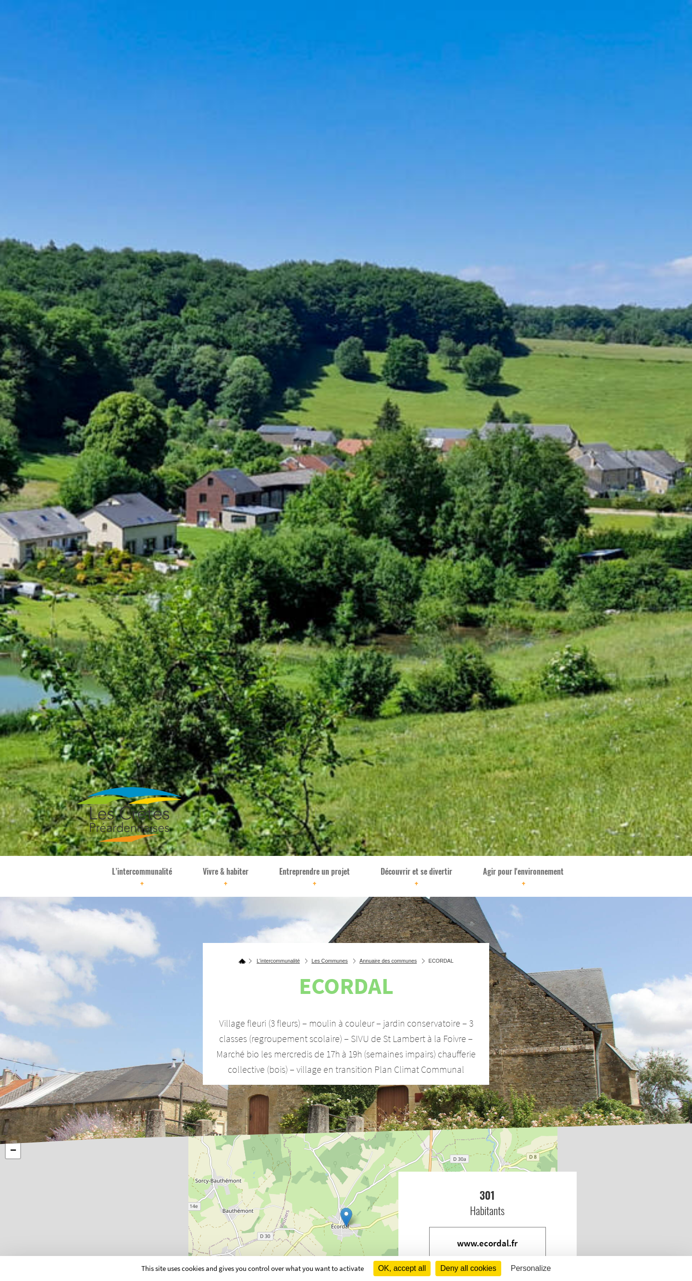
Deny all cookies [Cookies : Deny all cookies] (468, 1268)
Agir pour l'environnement (523, 878)
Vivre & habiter (225, 878)
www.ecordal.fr (487, 1242)
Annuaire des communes (388, 961)
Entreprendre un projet (314, 878)
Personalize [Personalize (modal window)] (531, 1268)
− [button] (13, 1151)
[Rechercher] (588, 876)
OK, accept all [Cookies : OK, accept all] (402, 1268)
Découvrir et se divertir (416, 878)
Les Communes (329, 961)
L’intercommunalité (142, 878)
